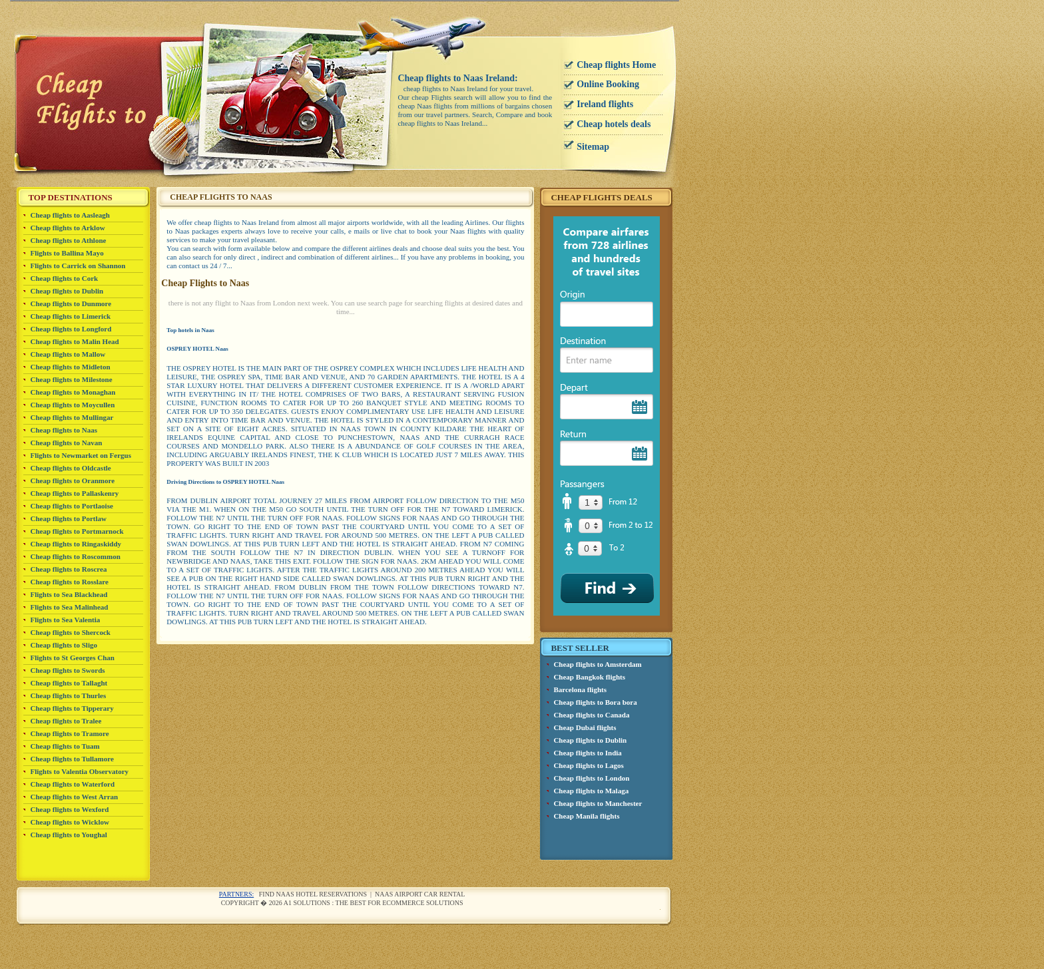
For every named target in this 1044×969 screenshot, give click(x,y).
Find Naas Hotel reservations (313, 894)
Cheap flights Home (616, 65)
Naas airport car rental (420, 894)
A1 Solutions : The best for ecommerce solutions (373, 902)
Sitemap (593, 147)
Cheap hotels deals (614, 124)
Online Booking (608, 84)
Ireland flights (605, 104)
